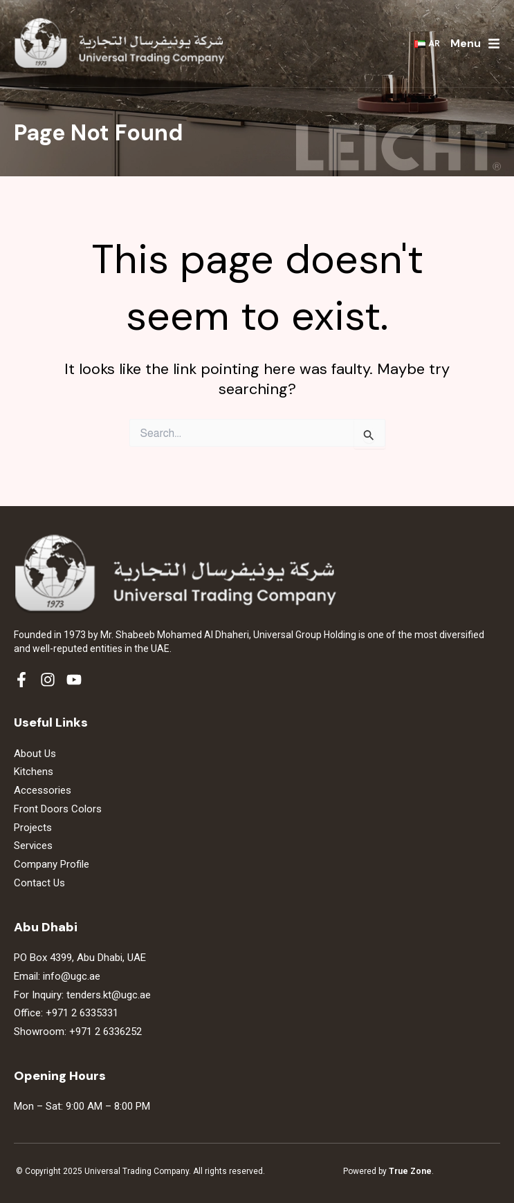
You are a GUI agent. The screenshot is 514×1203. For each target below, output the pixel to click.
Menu (465, 43)
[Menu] (494, 43)
